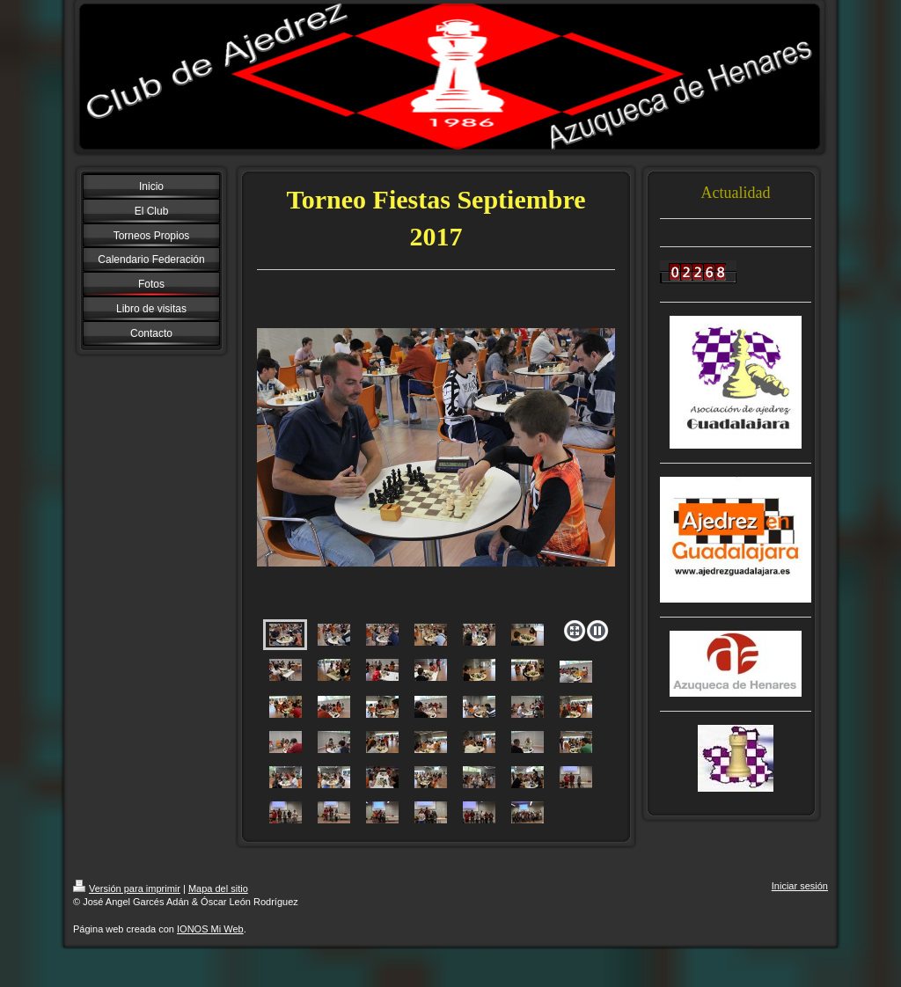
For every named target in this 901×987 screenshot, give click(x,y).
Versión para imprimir (126, 888)
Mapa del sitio (218, 888)
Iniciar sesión (800, 886)
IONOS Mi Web (210, 929)
